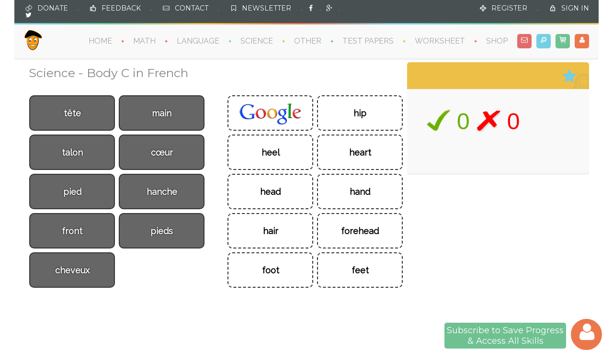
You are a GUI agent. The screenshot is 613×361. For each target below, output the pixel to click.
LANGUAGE (198, 40)
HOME (100, 40)
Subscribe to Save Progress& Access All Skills (505, 335)
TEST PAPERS (368, 40)
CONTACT (191, 7)
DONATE (52, 7)
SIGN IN (575, 7)
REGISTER (509, 7)
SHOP (497, 40)
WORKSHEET (440, 40)
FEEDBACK (121, 7)
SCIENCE (256, 40)
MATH (144, 40)
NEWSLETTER (266, 7)
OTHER (307, 40)
